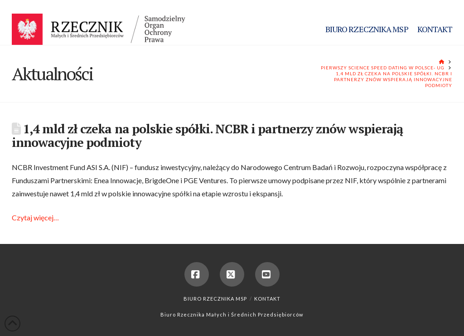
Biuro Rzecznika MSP (215, 299)
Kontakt (267, 299)
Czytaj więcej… (35, 217)
